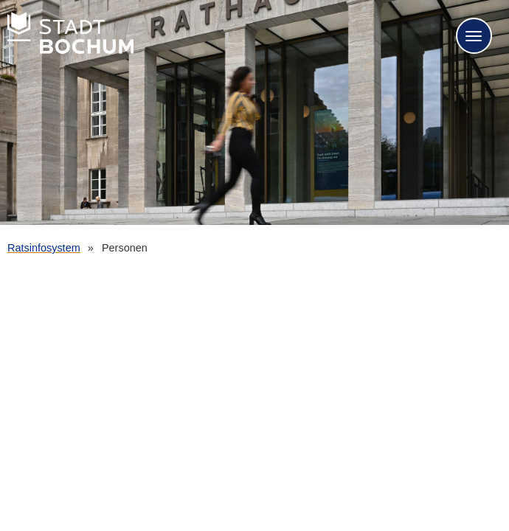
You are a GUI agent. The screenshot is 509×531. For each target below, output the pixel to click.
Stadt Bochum (70, 33)
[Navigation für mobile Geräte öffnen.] (474, 36)
